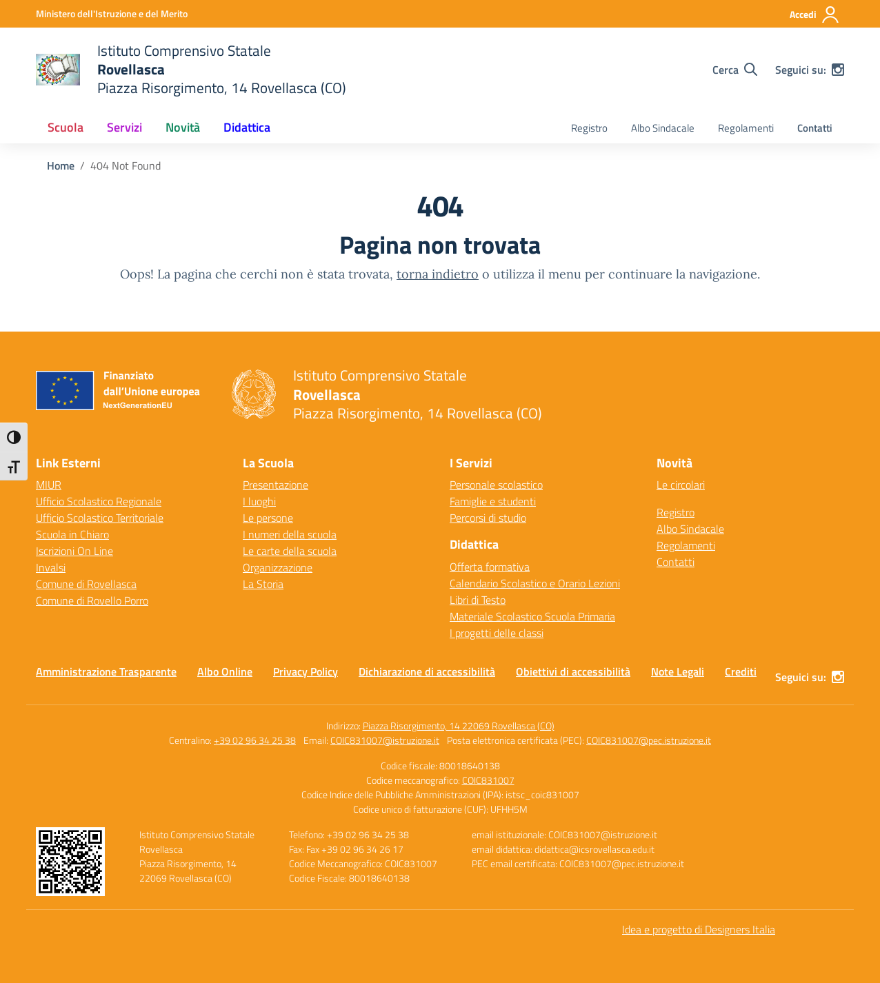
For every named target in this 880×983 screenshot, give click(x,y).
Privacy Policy (305, 671)
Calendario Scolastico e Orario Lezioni (535, 583)
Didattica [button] (246, 127)
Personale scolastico (496, 484)
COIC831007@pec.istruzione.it (648, 740)
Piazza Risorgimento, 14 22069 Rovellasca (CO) (458, 725)
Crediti (741, 671)
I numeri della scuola (290, 534)
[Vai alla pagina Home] (60, 165)
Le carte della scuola (290, 551)
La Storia (263, 584)
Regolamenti (746, 128)
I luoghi (259, 501)
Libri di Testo (478, 599)
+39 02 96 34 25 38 (255, 740)
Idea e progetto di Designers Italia (698, 929)
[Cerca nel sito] (734, 70)
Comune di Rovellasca (86, 584)
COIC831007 (488, 780)
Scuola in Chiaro (72, 534)
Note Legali (677, 671)
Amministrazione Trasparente (106, 671)
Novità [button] (183, 127)
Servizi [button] (124, 127)
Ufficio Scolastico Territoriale (99, 517)
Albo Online (224, 671)
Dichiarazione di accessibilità (427, 671)
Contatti (814, 128)
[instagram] (838, 69)
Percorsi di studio (488, 517)
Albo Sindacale (662, 128)
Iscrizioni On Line (74, 551)
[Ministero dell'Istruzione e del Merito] (112, 13)
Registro (589, 128)
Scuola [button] (65, 127)
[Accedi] (815, 14)
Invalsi (51, 567)
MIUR (48, 484)
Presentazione (275, 484)
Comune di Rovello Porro (92, 600)
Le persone (268, 517)
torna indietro (438, 274)
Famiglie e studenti (493, 501)
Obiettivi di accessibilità (573, 671)
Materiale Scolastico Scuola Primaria (532, 616)
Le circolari (681, 484)
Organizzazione (277, 567)
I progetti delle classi (496, 633)
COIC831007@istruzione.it (384, 740)
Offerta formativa (490, 566)
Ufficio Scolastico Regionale (98, 501)
